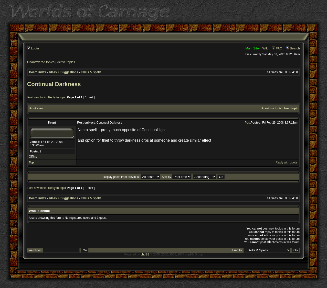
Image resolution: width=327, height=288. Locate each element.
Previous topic (272, 108)
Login (33, 48)
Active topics (66, 62)
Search (293, 48)
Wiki (265, 48)
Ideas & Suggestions (63, 72)
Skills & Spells (91, 72)
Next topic (291, 108)
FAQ (277, 48)
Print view (36, 108)
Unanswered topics (40, 62)
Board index (37, 72)
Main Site (252, 48)
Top (31, 162)
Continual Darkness (54, 84)
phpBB (145, 254)
